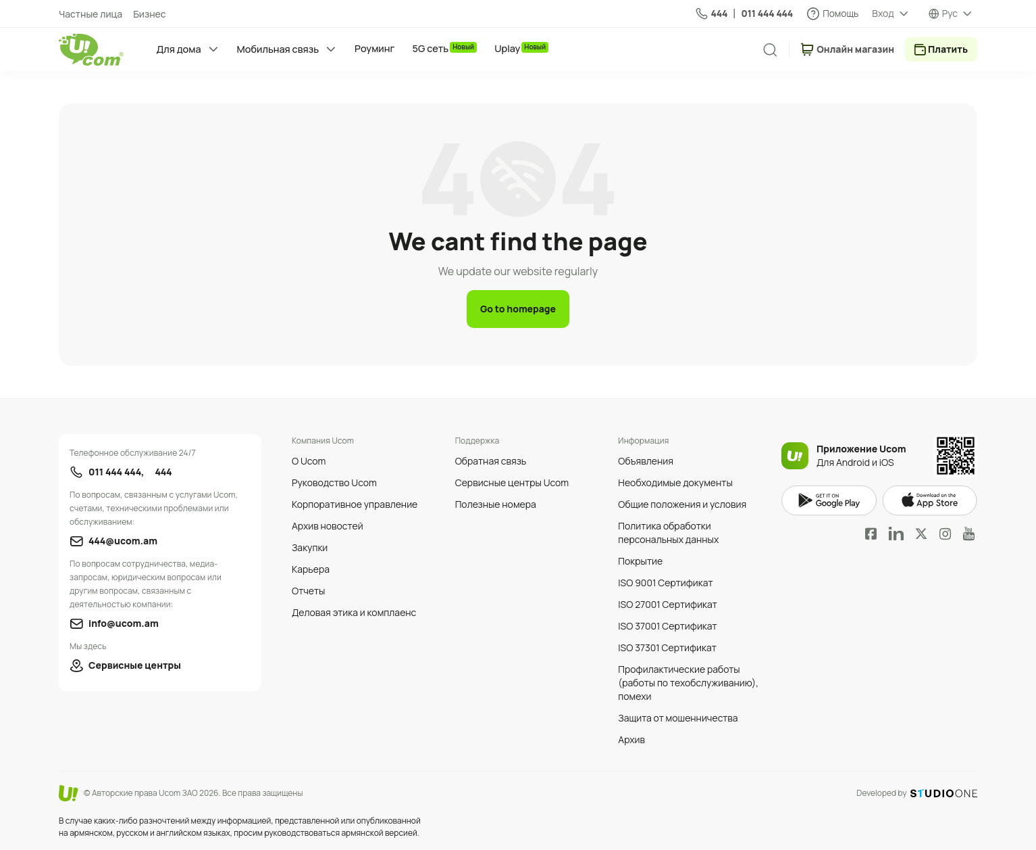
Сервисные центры (134, 665)
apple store (929, 501)
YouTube (968, 533)
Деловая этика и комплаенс (354, 612)
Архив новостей (327, 525)
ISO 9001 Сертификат (665, 582)
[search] (770, 50)
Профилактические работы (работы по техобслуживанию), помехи (688, 683)
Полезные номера (495, 504)
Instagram (945, 533)
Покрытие (640, 560)
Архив (631, 739)
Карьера (311, 569)
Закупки (310, 547)
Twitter (921, 533)
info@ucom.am (123, 623)
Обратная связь (491, 460)
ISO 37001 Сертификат (667, 625)
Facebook (871, 533)
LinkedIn (896, 533)
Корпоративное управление (354, 504)
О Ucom (309, 460)
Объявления (645, 460)
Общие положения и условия (682, 504)
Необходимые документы (675, 482)
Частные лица (90, 13)
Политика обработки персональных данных (668, 532)
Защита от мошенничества (677, 717)
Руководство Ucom (334, 482)
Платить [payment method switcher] (948, 49)
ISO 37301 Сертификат (667, 647)
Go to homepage (518, 308)
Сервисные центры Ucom (512, 482)
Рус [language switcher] (950, 13)
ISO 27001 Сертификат (667, 604)
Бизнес (149, 13)
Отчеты (308, 590)
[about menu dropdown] (891, 13)
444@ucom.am (122, 540)
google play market (829, 501)
